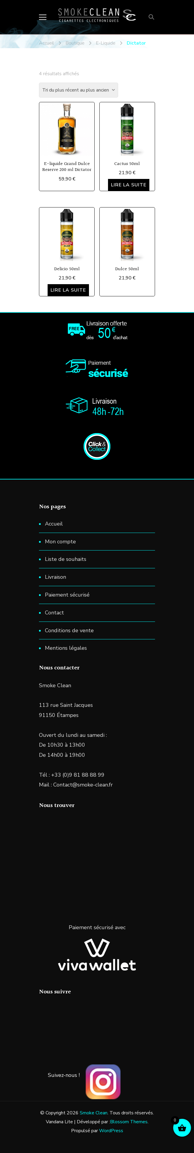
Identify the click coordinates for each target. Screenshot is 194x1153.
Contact (54, 612)
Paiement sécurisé (67, 594)
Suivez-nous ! (64, 1075)
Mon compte (60, 541)
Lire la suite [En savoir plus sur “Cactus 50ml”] (128, 185)
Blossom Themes (129, 1122)
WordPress (111, 1130)
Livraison (55, 577)
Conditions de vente (69, 630)
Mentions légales (66, 648)
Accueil (54, 523)
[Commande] (78, 90)
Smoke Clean (93, 1113)
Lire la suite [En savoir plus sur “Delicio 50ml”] (68, 290)
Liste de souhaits (65, 559)
